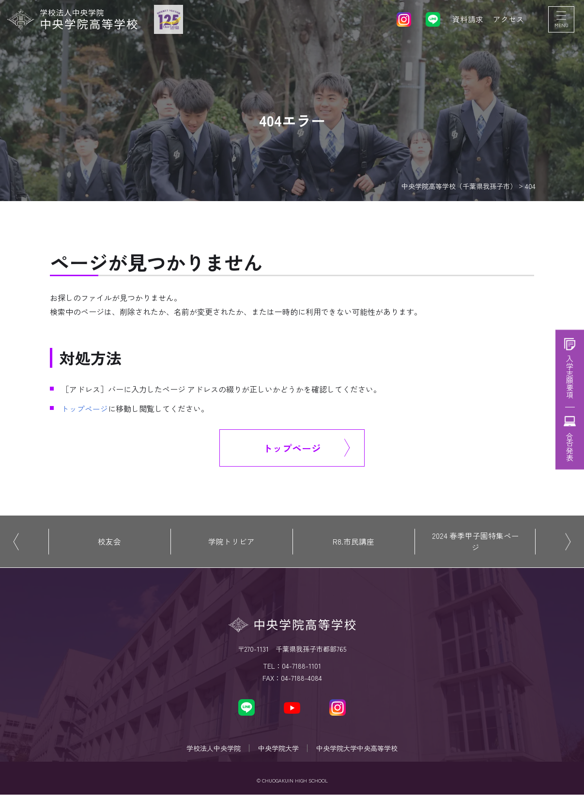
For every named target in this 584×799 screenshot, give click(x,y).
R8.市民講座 (353, 542)
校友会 (109, 542)
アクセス (508, 19)
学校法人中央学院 (211, 751)
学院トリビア (231, 542)
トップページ (84, 408)
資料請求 (467, 19)
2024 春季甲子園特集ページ (475, 542)
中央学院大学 (278, 751)
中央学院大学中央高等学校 (359, 751)
